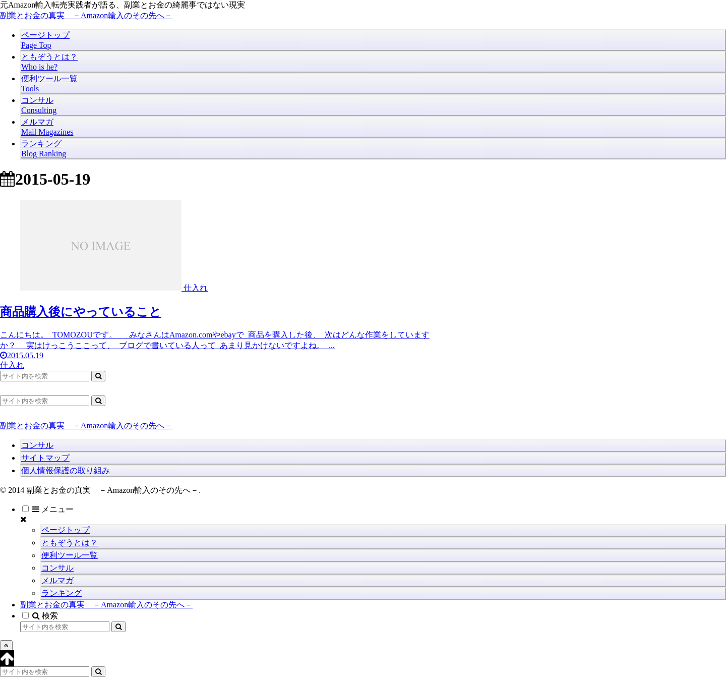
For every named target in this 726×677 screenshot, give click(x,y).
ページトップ (65, 530)
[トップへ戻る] (6, 645)
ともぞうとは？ (69, 542)
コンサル (37, 445)
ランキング (61, 593)
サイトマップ (45, 458)
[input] (44, 376)
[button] (98, 376)
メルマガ (57, 580)
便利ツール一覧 (69, 555)
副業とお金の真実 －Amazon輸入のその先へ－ (106, 604)
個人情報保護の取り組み (65, 470)
